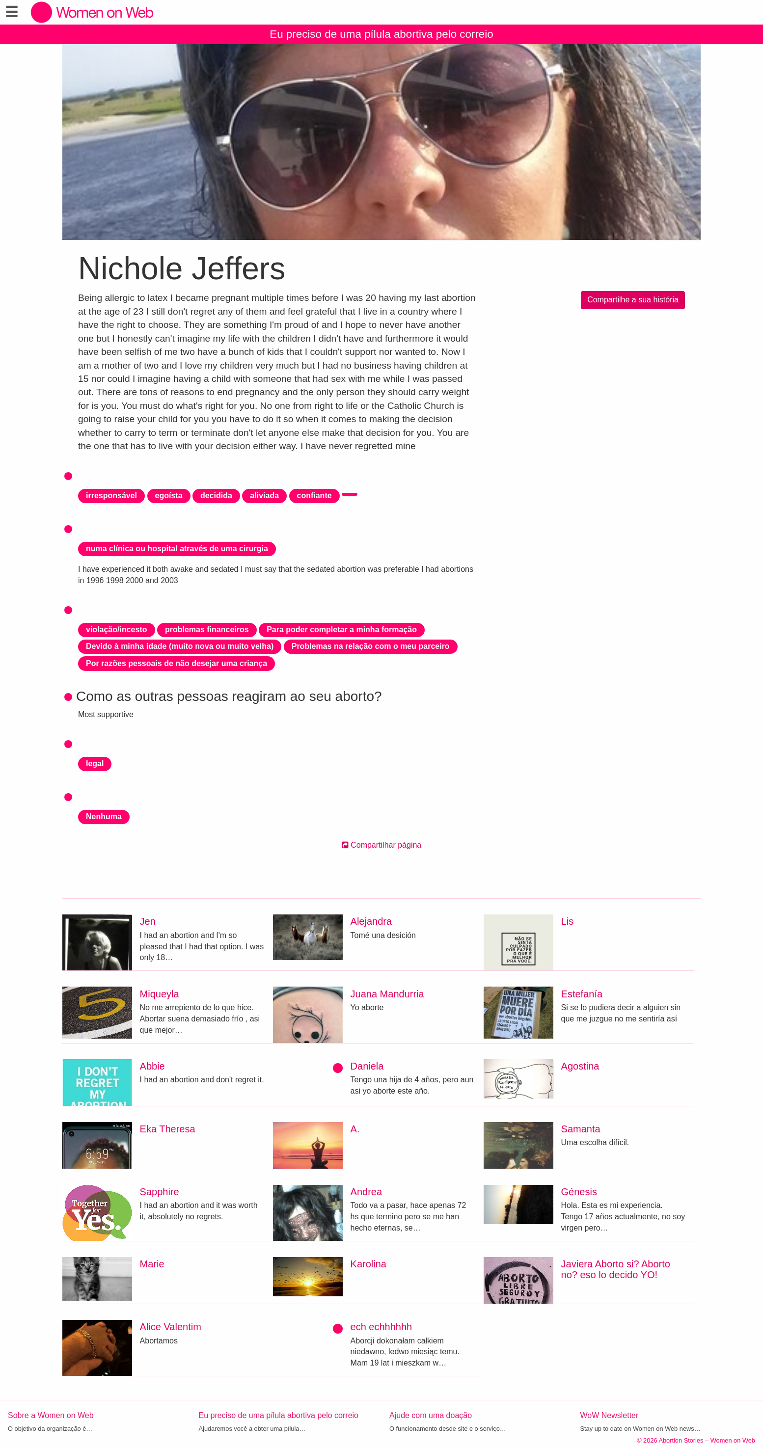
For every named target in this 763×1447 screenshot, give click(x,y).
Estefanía (582, 994)
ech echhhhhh (381, 1326)
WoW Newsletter (609, 1415)
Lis (567, 921)
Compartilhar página (382, 845)
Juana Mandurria (387, 994)
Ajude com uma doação (430, 1415)
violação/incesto (116, 629)
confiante (314, 495)
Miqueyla (159, 994)
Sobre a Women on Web (51, 1415)
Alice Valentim (170, 1326)
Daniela (367, 1066)
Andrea (366, 1191)
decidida (216, 495)
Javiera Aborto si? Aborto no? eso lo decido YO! (615, 1269)
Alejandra (371, 921)
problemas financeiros (207, 629)
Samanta (580, 1129)
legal (95, 763)
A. (355, 1129)
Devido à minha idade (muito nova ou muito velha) (179, 646)
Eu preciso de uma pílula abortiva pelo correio (381, 34)
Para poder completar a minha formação (342, 629)
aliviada (264, 495)
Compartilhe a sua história (633, 299)
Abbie (152, 1066)
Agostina (580, 1066)
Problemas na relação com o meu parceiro (371, 646)
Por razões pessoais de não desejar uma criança (176, 663)
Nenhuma (104, 816)
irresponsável (111, 495)
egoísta (169, 495)
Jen (148, 921)
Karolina (368, 1264)
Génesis (579, 1191)
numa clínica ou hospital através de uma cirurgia (177, 548)
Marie (152, 1264)
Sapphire (159, 1191)
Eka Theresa (167, 1129)
